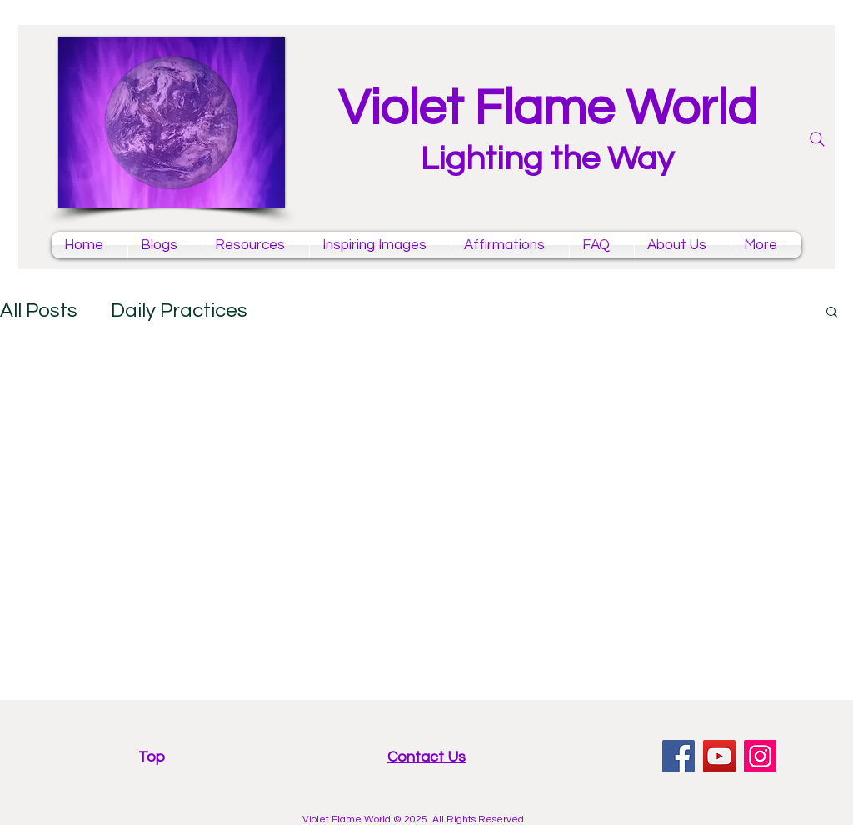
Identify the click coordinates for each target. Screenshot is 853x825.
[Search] (817, 139)
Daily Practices (179, 310)
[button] (832, 313)
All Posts (38, 310)
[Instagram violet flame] (760, 756)
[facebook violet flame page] (678, 756)
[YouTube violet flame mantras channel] (719, 756)
